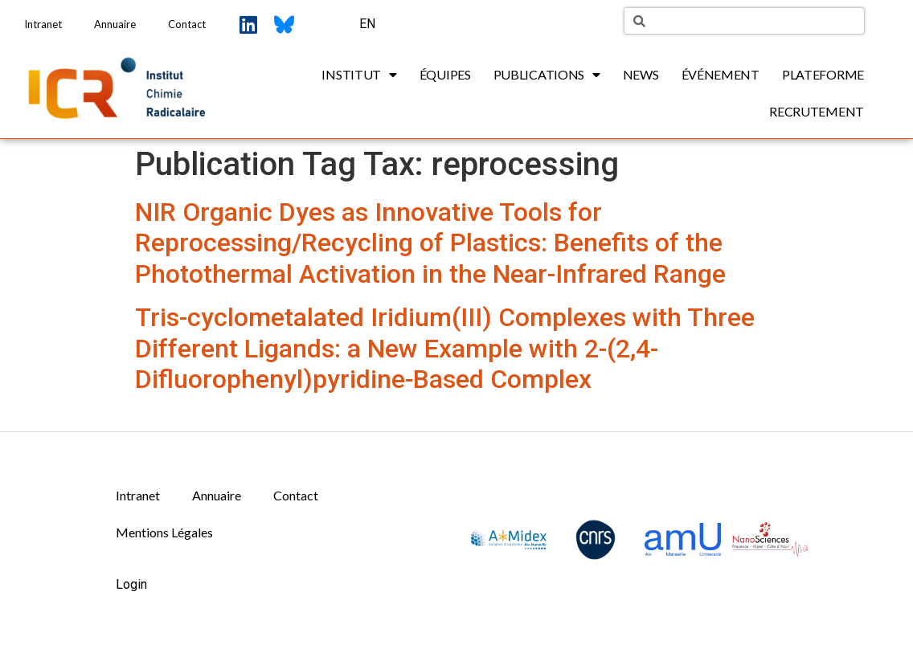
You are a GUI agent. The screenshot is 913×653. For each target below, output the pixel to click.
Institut (358, 74)
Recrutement (816, 111)
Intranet (43, 24)
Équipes (445, 74)
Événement (720, 74)
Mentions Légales (164, 532)
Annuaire (115, 24)
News (641, 74)
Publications (546, 74)
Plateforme (823, 74)
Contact (187, 24)
